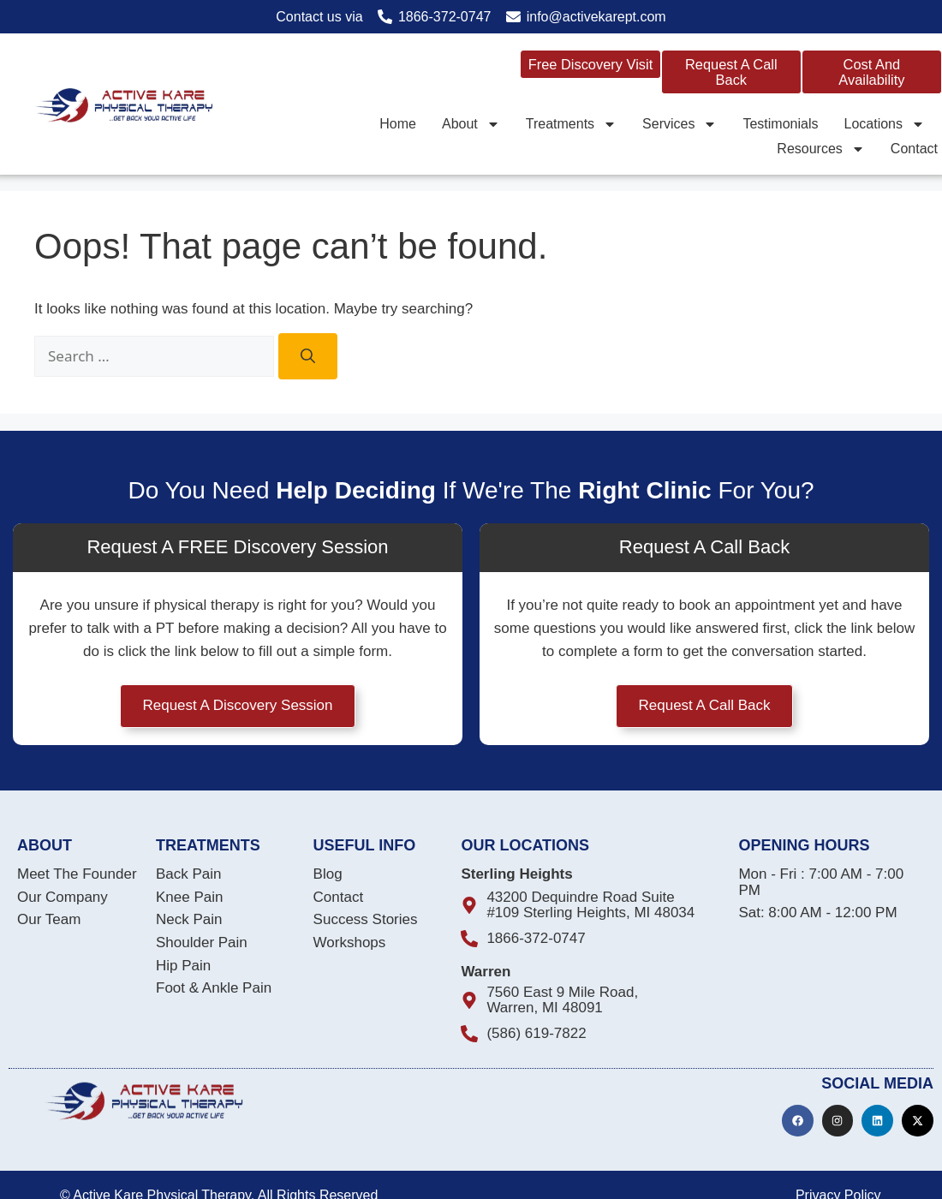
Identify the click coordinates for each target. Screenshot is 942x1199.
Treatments (571, 122)
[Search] (307, 356)
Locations (884, 122)
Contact (914, 148)
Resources (820, 148)
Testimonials (780, 123)
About (471, 122)
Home (397, 123)
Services (679, 122)
